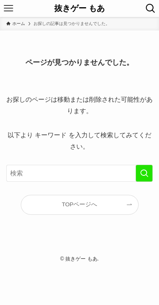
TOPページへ (80, 204)
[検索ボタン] (150, 8)
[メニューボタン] (8, 8)
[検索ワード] (79, 173)
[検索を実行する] (144, 173)
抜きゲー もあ (79, 9)
